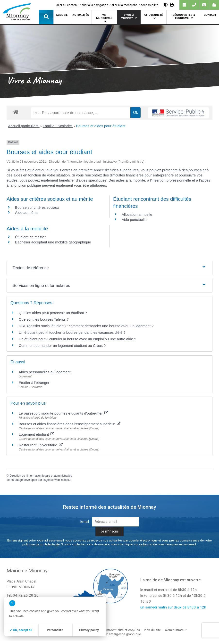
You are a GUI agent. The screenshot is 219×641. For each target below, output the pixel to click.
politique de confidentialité (41, 544)
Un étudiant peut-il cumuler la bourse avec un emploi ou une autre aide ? (77, 339)
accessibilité (149, 5)
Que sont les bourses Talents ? (44, 319)
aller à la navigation (95, 5)
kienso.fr (66, 480)
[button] (46, 17)
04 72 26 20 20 (26, 595)
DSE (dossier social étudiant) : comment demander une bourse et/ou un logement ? (86, 326)
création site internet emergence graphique (109, 634)
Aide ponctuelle (134, 219)
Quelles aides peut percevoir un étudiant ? (53, 313)
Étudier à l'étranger (34, 383)
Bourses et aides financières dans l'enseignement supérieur (69, 424)
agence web (52, 480)
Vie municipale (104, 16)
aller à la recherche (124, 5)
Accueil (61, 15)
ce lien (143, 544)
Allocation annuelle (137, 214)
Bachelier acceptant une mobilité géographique (53, 242)
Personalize (55, 630)
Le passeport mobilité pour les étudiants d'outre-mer (63, 413)
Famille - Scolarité (58, 126)
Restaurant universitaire (41, 445)
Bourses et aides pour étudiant (100, 126)
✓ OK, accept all (21, 630)
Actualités (81, 15)
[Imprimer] (172, 4)
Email (84, 522)
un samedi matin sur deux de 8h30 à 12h (173, 607)
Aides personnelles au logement (44, 372)
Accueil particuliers (24, 126)
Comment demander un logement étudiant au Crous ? (62, 345)
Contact (210, 15)
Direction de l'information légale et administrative (40, 475)
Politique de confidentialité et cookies (112, 630)
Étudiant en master (30, 237)
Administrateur (175, 630)
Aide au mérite (27, 212)
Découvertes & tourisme (183, 16)
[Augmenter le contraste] (166, 4)
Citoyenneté (153, 15)
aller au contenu (67, 5)
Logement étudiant (36, 434)
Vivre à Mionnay (127, 16)
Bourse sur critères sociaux (37, 207)
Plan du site (152, 630)
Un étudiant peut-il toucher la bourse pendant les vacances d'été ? (72, 332)
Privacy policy (89, 630)
